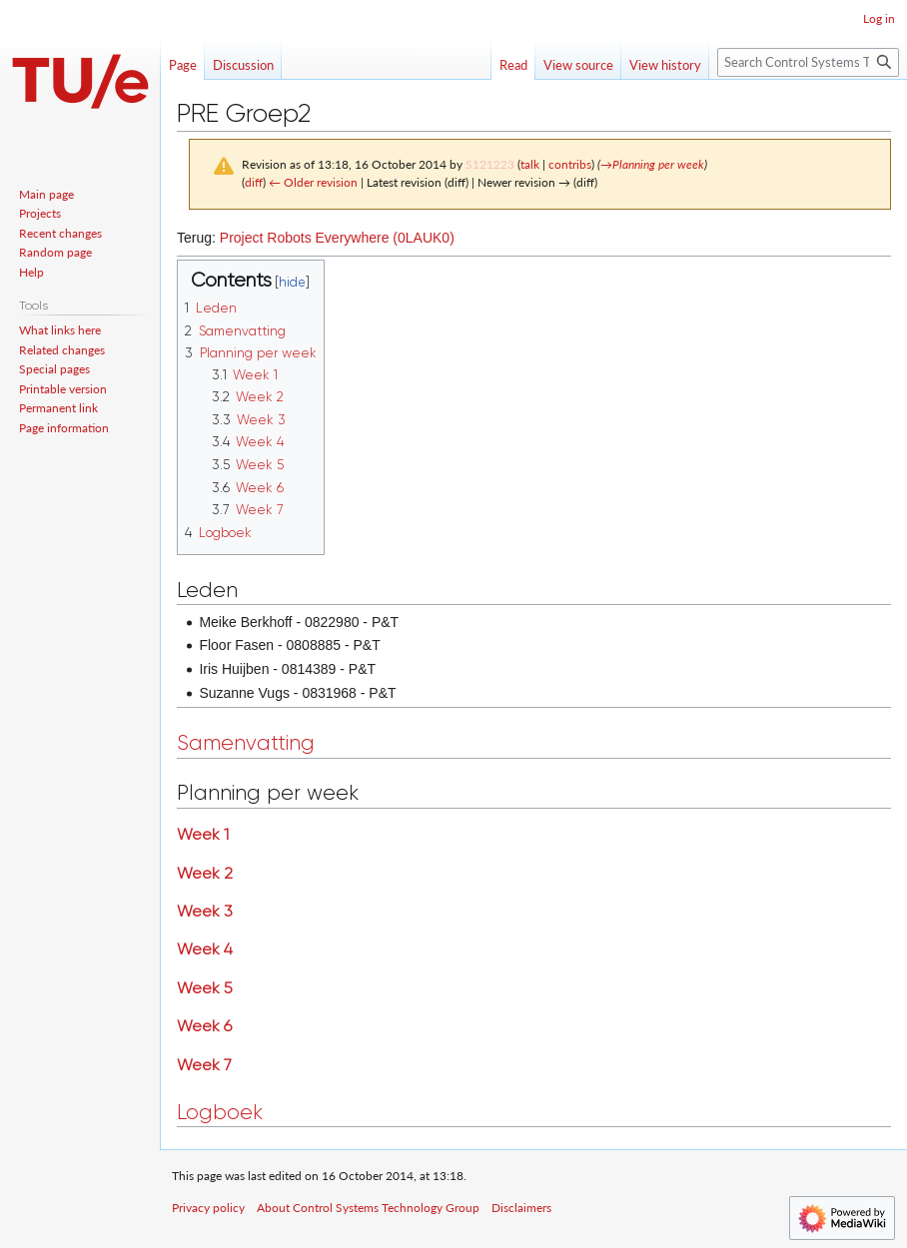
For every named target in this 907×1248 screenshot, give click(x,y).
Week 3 (205, 911)
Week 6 (204, 1025)
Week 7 (204, 1064)
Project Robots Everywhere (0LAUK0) (337, 238)
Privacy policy (208, 1207)
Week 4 (205, 948)
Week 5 (205, 987)
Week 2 (205, 873)
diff (254, 182)
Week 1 (203, 834)
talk (529, 164)
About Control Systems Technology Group (368, 1207)
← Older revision (313, 182)
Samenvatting (246, 743)
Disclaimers (521, 1207)
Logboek (220, 1112)
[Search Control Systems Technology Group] (808, 62)
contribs (569, 164)
